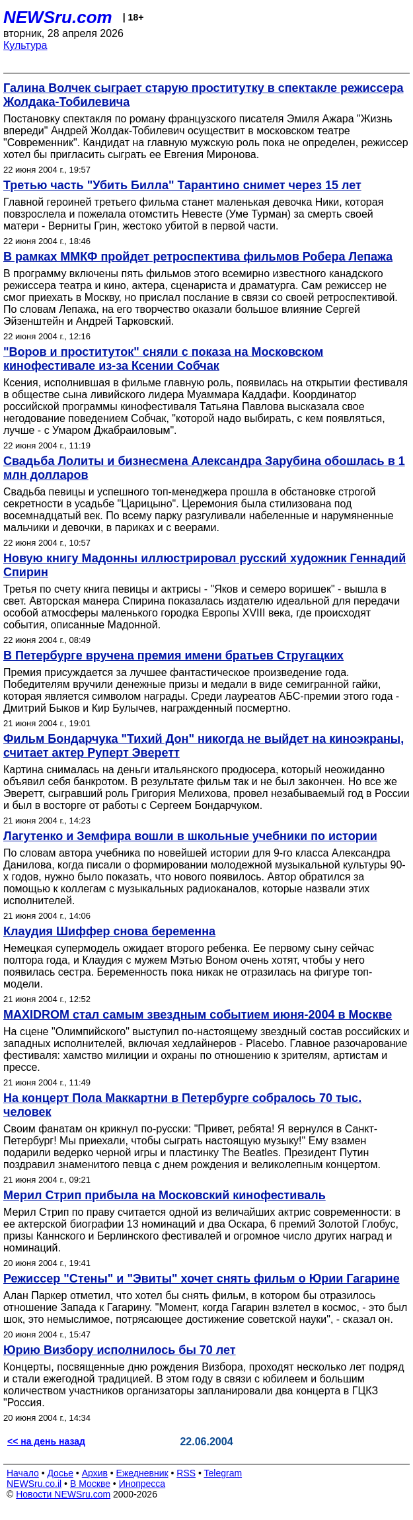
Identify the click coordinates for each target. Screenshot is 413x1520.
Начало (23, 1473)
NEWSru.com (57, 17)
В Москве (90, 1483)
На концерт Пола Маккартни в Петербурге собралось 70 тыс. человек (182, 1105)
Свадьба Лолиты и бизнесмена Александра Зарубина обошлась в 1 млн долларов (204, 468)
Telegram (223, 1473)
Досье (60, 1473)
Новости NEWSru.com (63, 1494)
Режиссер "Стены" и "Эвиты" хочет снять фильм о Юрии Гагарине (201, 1278)
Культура (25, 45)
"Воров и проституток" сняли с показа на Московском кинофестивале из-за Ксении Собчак (163, 358)
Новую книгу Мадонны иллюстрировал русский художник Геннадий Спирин (204, 565)
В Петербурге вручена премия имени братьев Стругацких (173, 655)
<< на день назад (46, 1441)
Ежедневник (142, 1473)
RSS (186, 1473)
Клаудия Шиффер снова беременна (109, 931)
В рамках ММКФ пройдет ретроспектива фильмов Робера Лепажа (198, 256)
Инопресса (142, 1483)
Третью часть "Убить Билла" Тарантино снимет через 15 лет (182, 185)
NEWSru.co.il (34, 1483)
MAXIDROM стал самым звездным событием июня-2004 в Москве (197, 1014)
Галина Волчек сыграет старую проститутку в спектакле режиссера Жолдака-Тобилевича (203, 94)
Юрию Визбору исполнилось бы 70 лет (119, 1350)
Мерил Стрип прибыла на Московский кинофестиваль (164, 1195)
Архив (95, 1473)
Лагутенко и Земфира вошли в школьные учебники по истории (190, 836)
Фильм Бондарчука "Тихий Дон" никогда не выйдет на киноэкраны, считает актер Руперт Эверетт (203, 745)
